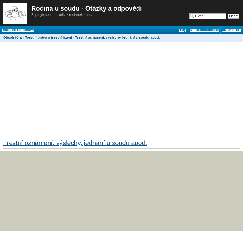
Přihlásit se (231, 30)
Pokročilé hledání (204, 30)
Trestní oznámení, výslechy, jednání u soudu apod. (117, 37)
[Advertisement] (78, 89)
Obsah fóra (12, 37)
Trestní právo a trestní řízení (48, 37)
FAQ (182, 30)
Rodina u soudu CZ (18, 30)
